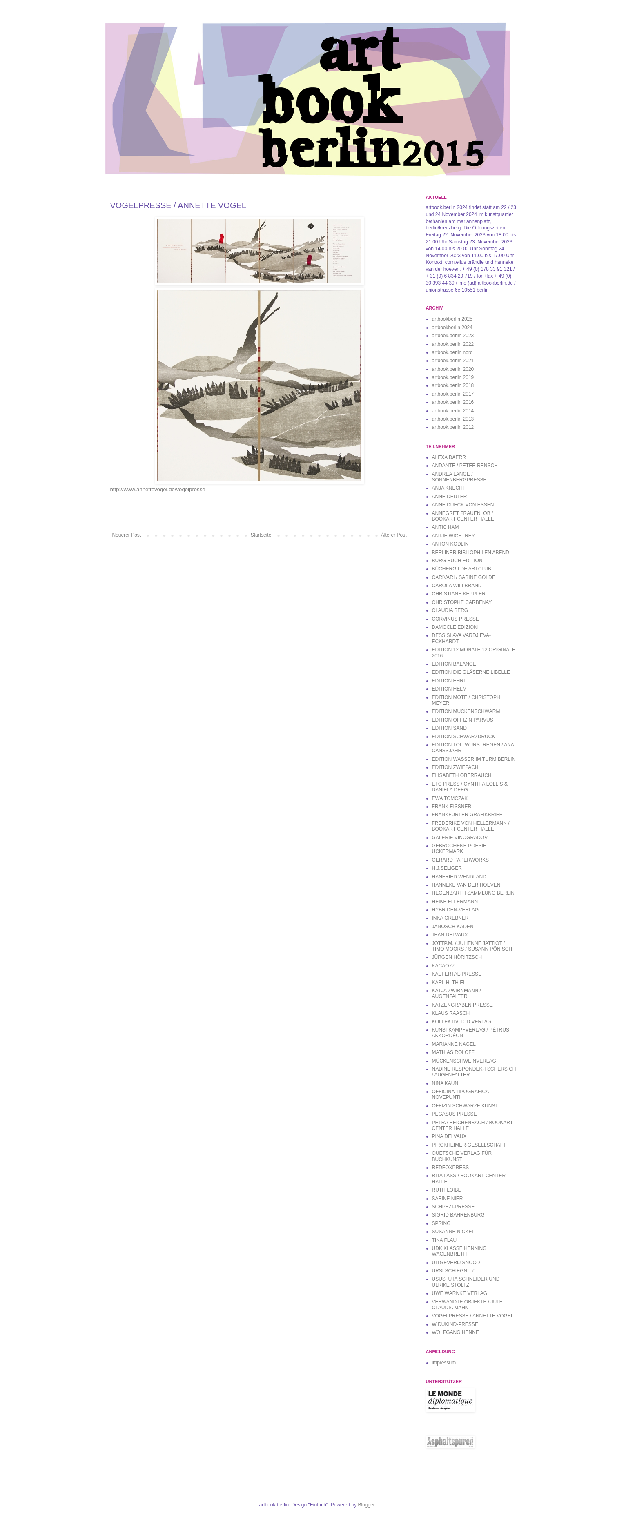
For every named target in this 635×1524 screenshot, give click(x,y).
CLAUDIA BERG (450, 610)
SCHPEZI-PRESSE (453, 1207)
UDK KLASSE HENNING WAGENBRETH (459, 1251)
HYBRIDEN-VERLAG (455, 910)
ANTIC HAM (445, 527)
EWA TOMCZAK (450, 798)
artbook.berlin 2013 (453, 419)
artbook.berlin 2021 (453, 360)
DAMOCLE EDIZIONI (455, 627)
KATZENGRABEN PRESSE (462, 1005)
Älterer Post (394, 535)
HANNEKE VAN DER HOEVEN (466, 885)
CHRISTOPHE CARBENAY (462, 602)
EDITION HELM (449, 689)
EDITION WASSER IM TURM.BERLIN (474, 759)
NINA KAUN (445, 1083)
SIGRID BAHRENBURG (458, 1215)
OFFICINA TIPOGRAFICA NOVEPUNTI (460, 1094)
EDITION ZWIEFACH (455, 767)
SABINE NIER (447, 1198)
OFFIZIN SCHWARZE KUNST (465, 1106)
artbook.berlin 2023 (453, 336)
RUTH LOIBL (446, 1190)
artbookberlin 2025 (452, 319)
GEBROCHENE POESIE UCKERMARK (459, 848)
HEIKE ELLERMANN (455, 902)
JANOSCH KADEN (453, 926)
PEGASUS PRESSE (454, 1114)
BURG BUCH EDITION (457, 561)
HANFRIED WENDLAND (459, 877)
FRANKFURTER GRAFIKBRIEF (467, 815)
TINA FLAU (444, 1240)
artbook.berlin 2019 (453, 377)
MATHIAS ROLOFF (453, 1052)
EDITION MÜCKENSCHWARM (466, 711)
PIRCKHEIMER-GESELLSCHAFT (469, 1145)
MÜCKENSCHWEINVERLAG (464, 1061)
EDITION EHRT (449, 681)
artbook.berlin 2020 (453, 369)
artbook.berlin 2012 (453, 427)
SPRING (441, 1223)
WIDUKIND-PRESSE (455, 1324)
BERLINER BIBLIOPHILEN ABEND (470, 552)
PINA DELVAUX (449, 1136)
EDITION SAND (449, 728)
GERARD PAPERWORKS (460, 860)
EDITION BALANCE (454, 664)
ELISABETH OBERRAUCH (462, 775)
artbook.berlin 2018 (453, 385)
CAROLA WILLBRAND (457, 585)
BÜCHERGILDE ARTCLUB (461, 569)
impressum (444, 1363)
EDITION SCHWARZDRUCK (463, 737)
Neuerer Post (126, 535)
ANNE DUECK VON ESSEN (463, 505)
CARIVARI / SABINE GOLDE (463, 577)
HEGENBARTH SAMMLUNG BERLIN (473, 893)
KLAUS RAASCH (451, 1013)
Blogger (366, 1505)
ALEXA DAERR (449, 457)
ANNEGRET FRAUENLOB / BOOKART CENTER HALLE (463, 516)
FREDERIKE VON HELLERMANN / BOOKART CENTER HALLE (471, 826)
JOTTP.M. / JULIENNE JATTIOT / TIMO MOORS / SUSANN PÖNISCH (472, 946)
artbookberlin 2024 (452, 327)
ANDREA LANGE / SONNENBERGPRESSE (459, 477)
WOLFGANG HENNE (455, 1332)
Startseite (261, 535)
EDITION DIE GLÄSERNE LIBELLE (471, 672)
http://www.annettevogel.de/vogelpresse (157, 489)
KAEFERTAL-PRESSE (457, 974)
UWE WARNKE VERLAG (460, 1293)
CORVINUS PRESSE (455, 619)
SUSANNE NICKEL (453, 1231)
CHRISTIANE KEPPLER (459, 594)
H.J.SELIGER (447, 868)
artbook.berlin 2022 (453, 344)
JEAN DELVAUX (450, 935)
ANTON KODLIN (450, 544)
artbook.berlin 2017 (453, 394)
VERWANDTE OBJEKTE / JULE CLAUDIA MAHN (467, 1304)
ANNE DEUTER (449, 496)
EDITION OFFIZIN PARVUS (462, 720)
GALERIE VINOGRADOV (460, 837)
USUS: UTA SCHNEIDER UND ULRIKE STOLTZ (466, 1282)
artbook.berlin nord (452, 352)
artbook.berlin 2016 (453, 402)
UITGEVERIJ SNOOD (456, 1263)
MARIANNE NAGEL (454, 1044)
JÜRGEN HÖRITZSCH (457, 957)
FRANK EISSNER (452, 806)
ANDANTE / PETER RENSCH (465, 465)
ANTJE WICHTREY (453, 536)
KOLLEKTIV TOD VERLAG (462, 1022)
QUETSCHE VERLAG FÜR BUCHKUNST (462, 1156)
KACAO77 (443, 966)
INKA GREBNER (450, 918)
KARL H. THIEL (449, 982)
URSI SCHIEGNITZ (453, 1271)
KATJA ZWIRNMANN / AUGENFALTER (456, 993)
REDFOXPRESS (450, 1167)
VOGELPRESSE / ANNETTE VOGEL (473, 1316)
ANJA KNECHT (449, 488)
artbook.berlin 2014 (453, 411)
